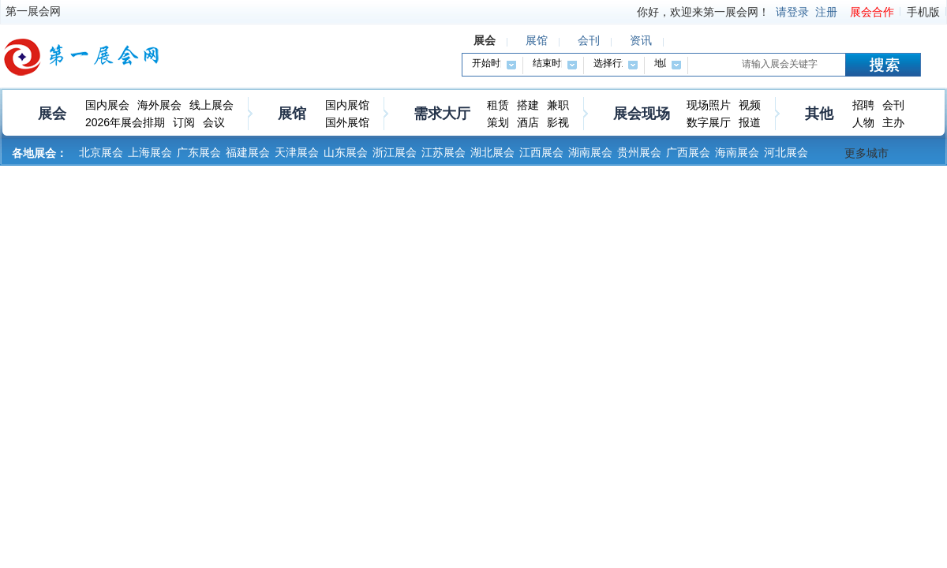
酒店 (528, 122)
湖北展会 (492, 152)
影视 (558, 122)
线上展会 (211, 105)
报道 (750, 122)
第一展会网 (33, 11)
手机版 (923, 12)
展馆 (292, 113)
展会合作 (872, 12)
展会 (52, 113)
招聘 (863, 105)
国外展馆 (347, 122)
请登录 (792, 12)
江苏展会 (443, 152)
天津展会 (297, 152)
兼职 (558, 105)
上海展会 (150, 152)
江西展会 (541, 152)
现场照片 (709, 105)
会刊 (893, 105)
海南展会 (737, 152)
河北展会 (786, 152)
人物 (863, 122)
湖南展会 (590, 152)
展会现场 (641, 113)
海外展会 (159, 105)
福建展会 (248, 152)
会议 (214, 122)
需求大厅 (442, 113)
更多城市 (866, 153)
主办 (893, 122)
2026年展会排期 (125, 122)
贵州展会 (639, 152)
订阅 (184, 122)
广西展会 (688, 152)
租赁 (498, 105)
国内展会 (107, 105)
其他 (819, 113)
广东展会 (199, 152)
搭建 (528, 105)
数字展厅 (709, 122)
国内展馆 (347, 105)
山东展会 (346, 152)
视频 (750, 105)
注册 (826, 12)
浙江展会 (394, 152)
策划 (498, 122)
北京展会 (101, 152)
